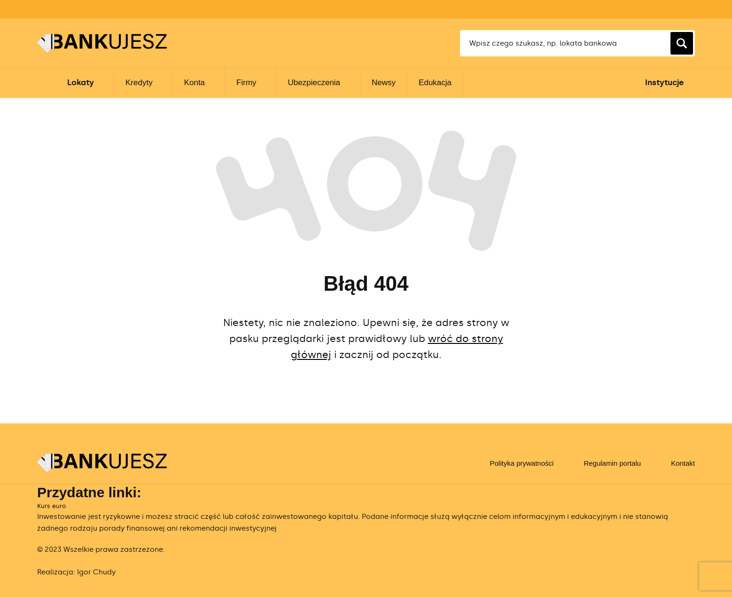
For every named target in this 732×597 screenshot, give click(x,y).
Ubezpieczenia (314, 82)
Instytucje (664, 82)
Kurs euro (51, 505)
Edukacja (435, 82)
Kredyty (139, 82)
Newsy (384, 82)
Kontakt (683, 463)
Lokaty (80, 82)
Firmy (246, 82)
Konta (194, 82)
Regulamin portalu (612, 463)
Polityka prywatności (521, 463)
